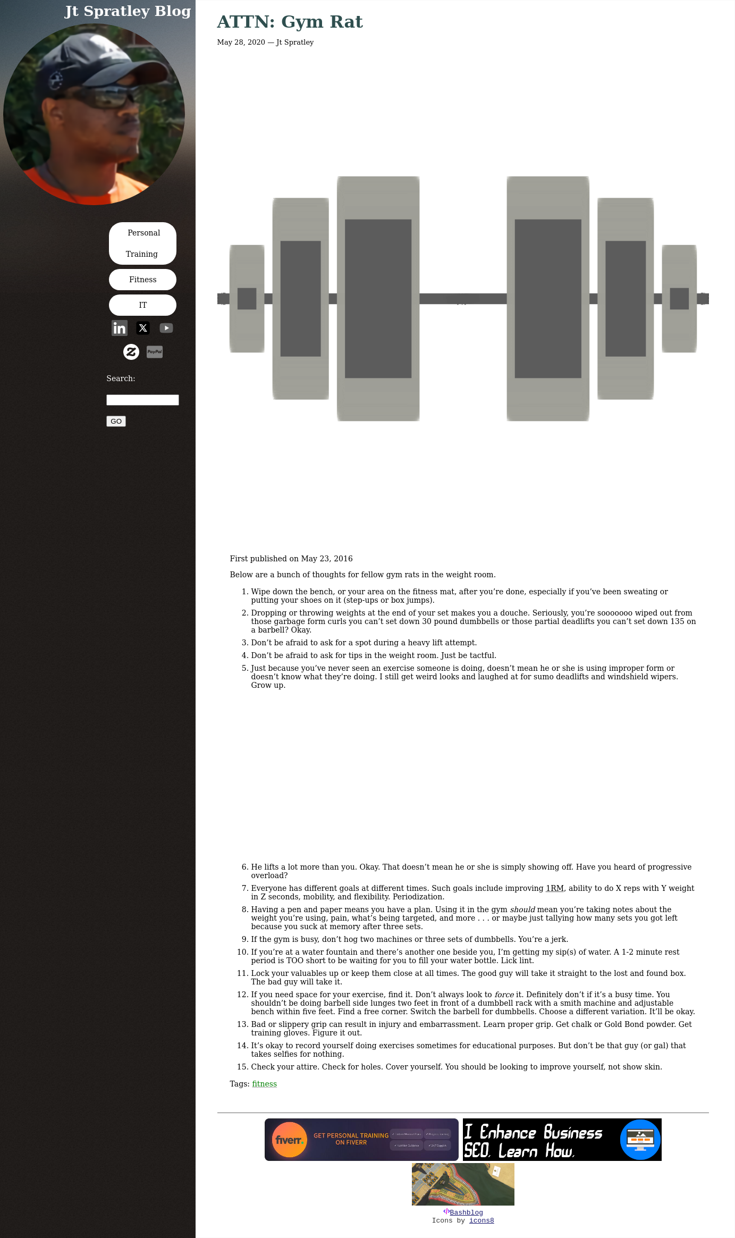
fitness (264, 1084)
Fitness (143, 279)
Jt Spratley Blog (128, 11)
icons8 (481, 1221)
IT (143, 305)
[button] (97, 201)
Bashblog (466, 1213)
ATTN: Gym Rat (290, 22)
